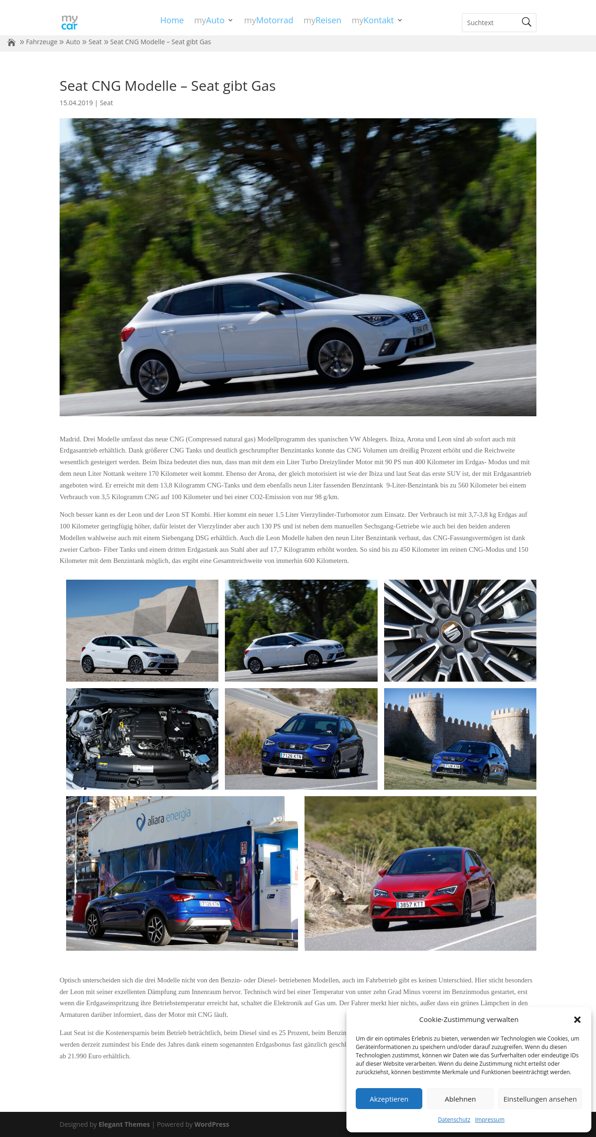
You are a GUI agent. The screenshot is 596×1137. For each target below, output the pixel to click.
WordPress (211, 1124)
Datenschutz (454, 1119)
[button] (577, 1019)
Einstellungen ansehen (540, 1098)
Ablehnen (460, 1098)
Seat (95, 41)
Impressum (489, 1119)
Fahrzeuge (42, 41)
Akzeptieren (389, 1098)
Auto (73, 41)
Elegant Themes (124, 1124)
